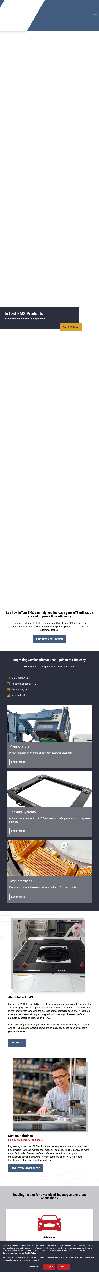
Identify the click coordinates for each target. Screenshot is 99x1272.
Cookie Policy (30, 1253)
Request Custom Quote (26, 1146)
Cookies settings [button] (35, 1267)
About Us (17, 1021)
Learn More (18, 740)
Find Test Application (49, 617)
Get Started (70, 305)
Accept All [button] (49, 1267)
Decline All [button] (64, 1267)
